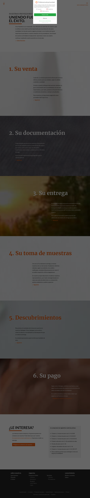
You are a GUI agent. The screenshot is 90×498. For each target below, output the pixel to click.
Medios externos (44, 11)
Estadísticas (50, 9)
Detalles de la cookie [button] (45, 22)
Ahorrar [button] (45, 18)
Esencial (38, 9)
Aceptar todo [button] (45, 14)
